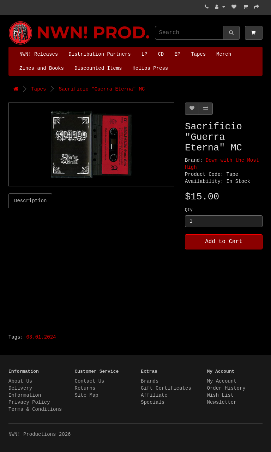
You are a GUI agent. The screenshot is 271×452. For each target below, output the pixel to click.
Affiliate (154, 395)
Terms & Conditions (35, 409)
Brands (149, 381)
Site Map (86, 395)
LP (144, 54)
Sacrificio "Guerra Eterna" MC (102, 89)
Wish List (220, 395)
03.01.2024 (41, 337)
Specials (152, 402)
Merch (223, 54)
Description (30, 201)
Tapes (198, 54)
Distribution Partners (99, 54)
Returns (85, 388)
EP (177, 54)
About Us (20, 381)
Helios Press (150, 68)
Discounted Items (98, 68)
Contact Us (89, 381)
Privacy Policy (29, 402)
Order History (226, 388)
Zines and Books (41, 68)
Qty (189, 210)
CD (161, 54)
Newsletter (222, 402)
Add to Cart (223, 242)
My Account (222, 381)
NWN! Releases (38, 54)
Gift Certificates (166, 388)
